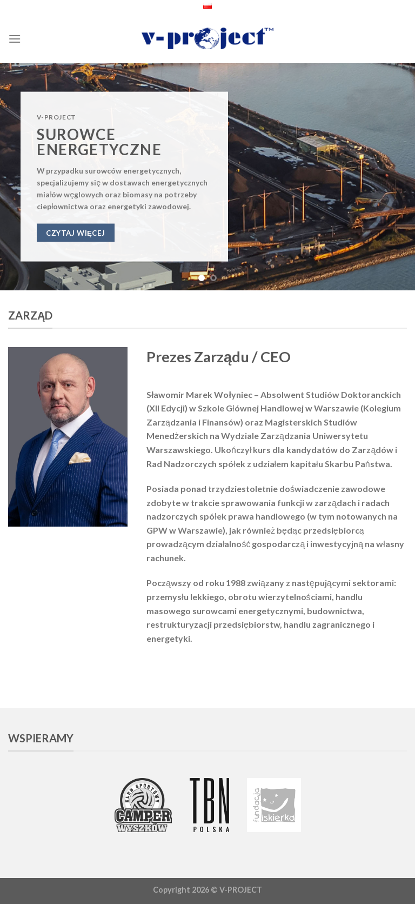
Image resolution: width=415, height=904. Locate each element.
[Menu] (14, 38)
